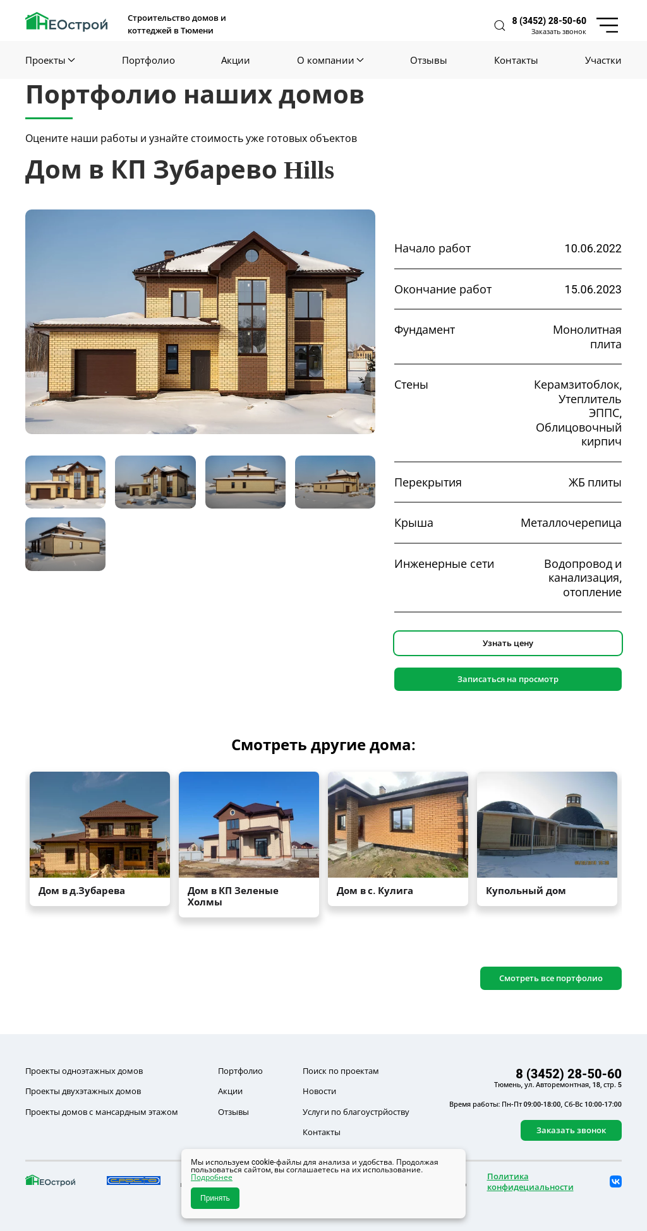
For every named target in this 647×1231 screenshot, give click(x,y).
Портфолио (148, 60)
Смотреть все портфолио (551, 978)
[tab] (65, 482)
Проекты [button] (50, 60)
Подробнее (212, 1177)
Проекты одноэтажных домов (84, 1071)
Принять (215, 1198)
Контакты (516, 60)
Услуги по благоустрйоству (356, 1112)
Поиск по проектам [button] (341, 1071)
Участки (603, 60)
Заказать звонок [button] (558, 31)
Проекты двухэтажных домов (83, 1091)
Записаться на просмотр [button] (508, 679)
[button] (499, 25)
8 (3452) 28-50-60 (549, 21)
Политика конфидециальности (530, 1181)
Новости (319, 1091)
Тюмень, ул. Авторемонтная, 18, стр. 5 (558, 1084)
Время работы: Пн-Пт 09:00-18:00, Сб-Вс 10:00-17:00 (535, 1104)
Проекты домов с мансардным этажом (101, 1112)
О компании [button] (330, 60)
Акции (235, 60)
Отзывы (428, 60)
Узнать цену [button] (508, 643)
